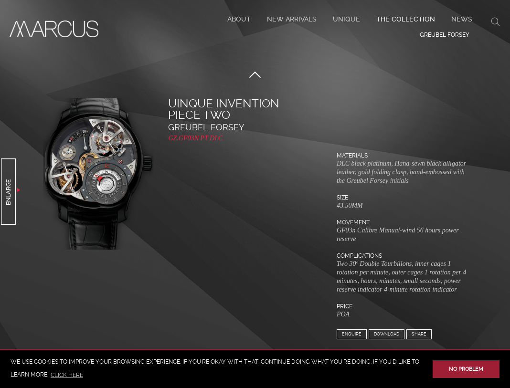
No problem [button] (466, 369)
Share (419, 334)
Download (386, 334)
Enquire (351, 334)
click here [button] (67, 375)
